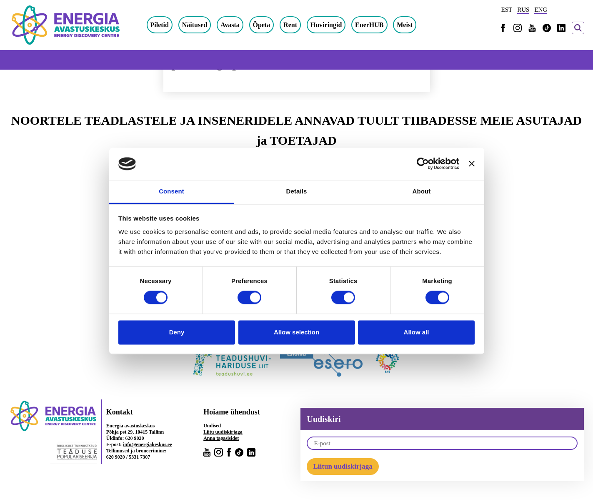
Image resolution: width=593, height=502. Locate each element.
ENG (540, 9)
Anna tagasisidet (221, 438)
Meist (405, 24)
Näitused (194, 24)
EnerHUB (369, 24)
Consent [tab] (171, 191)
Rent (290, 24)
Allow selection (296, 332)
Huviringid (326, 24)
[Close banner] (472, 164)
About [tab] (422, 191)
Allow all (416, 332)
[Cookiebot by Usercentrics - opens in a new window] (422, 164)
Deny (177, 332)
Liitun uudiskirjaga (342, 466)
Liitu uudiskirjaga (223, 432)
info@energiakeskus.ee (147, 444)
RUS (523, 9)
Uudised (212, 426)
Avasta (230, 24)
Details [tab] (296, 191)
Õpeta (261, 24)
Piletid (159, 24)
